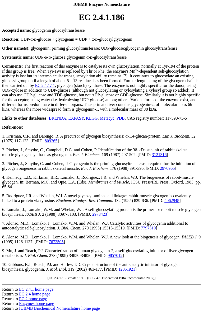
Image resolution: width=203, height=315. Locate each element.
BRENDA (57, 118)
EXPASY (76, 118)
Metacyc (107, 118)
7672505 (56, 241)
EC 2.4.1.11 (45, 85)
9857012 (115, 255)
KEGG (92, 118)
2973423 (99, 214)
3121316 (159, 154)
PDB (121, 118)
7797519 (148, 228)
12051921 (126, 269)
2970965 (167, 168)
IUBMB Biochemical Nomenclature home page (59, 308)
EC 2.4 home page (34, 294)
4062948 (171, 200)
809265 (51, 141)
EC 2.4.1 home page (36, 289)
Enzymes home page (36, 303)
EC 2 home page (33, 299)
